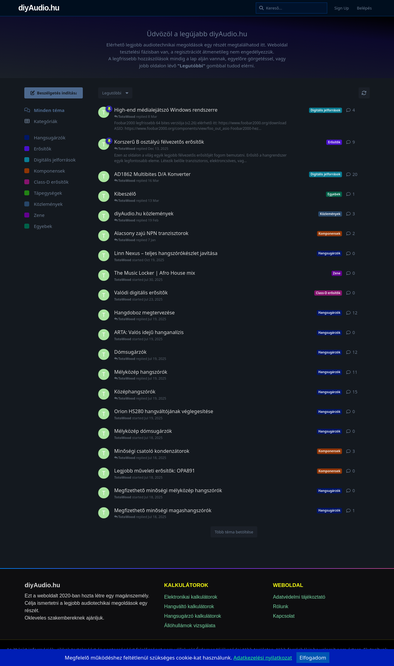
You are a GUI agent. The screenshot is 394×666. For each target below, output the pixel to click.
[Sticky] (109, 109)
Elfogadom (313, 657)
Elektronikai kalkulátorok (190, 597)
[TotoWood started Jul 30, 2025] (103, 275)
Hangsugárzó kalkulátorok (192, 616)
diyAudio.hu (46, 7)
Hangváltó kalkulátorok (189, 606)
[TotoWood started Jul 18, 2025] (103, 176)
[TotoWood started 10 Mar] (103, 196)
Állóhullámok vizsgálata (189, 625)
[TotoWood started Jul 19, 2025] (103, 112)
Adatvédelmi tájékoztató (299, 597)
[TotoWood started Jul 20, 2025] (103, 215)
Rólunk (280, 606)
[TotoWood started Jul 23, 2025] (103, 295)
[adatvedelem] (262, 657)
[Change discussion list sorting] (115, 92)
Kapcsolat (284, 616)
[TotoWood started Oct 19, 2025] (103, 255)
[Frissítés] (364, 92)
